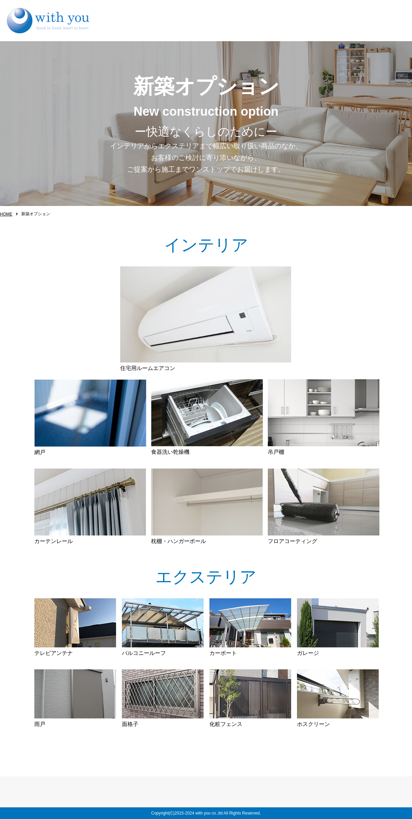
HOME (6, 214)
